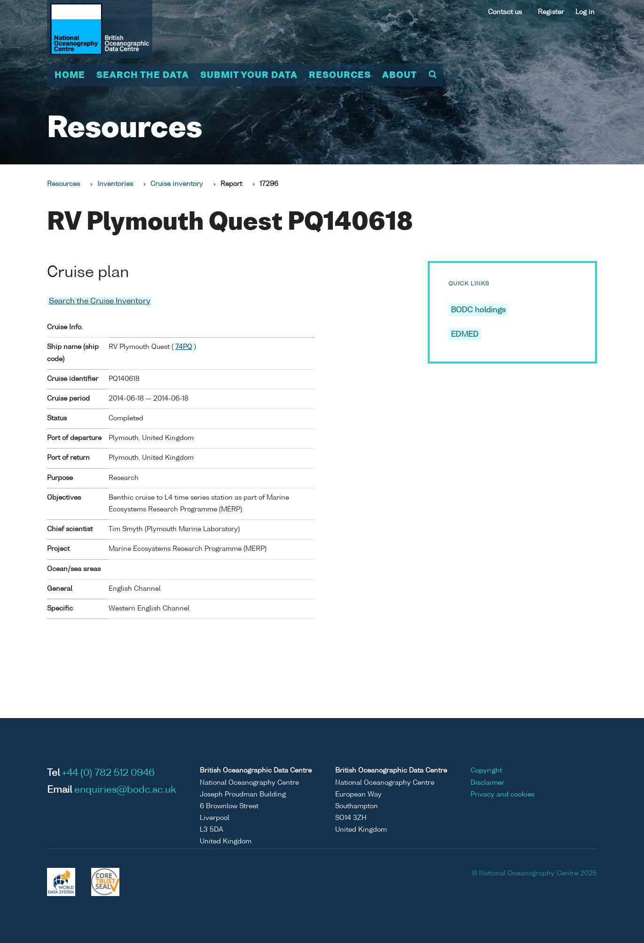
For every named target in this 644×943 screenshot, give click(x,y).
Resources (340, 75)
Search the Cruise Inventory (99, 301)
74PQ (183, 347)
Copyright (486, 770)
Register (551, 12)
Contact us (505, 12)
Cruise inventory (176, 184)
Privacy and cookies (502, 794)
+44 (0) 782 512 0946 (108, 773)
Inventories (115, 184)
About (399, 75)
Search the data (142, 75)
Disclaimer (487, 783)
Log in (585, 12)
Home (70, 75)
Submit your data (249, 75)
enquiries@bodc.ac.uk (125, 790)
